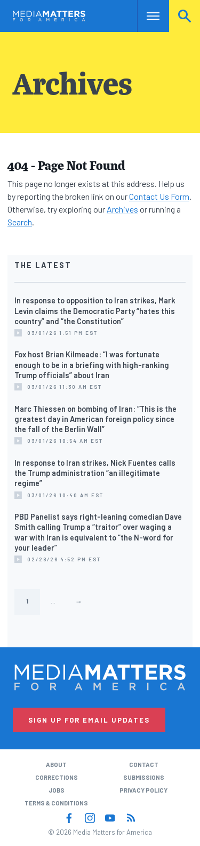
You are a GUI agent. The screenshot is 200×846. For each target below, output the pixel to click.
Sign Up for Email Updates (89, 720)
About (56, 764)
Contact (143, 764)
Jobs (57, 790)
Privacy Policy (143, 790)
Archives (122, 209)
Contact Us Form (159, 196)
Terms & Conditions (56, 803)
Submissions (143, 777)
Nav (145, 16)
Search (184, 16)
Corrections (56, 777)
